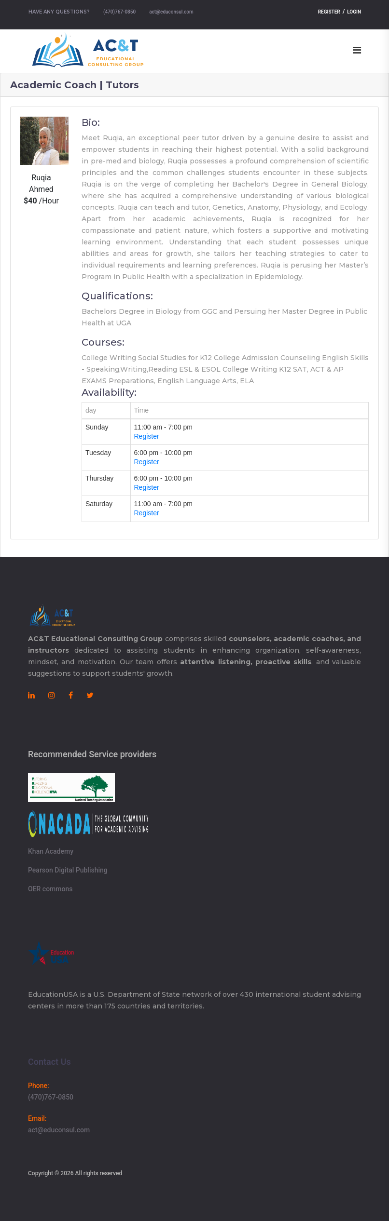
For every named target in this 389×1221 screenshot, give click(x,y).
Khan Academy (50, 851)
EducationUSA (53, 994)
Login (354, 11)
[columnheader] (106, 411)
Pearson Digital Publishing (68, 870)
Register (329, 11)
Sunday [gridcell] (96, 427)
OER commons (50, 889)
